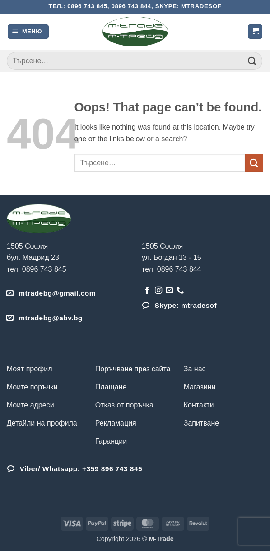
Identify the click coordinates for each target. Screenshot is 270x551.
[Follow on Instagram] (158, 291)
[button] (28, 31)
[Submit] (252, 60)
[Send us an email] (169, 291)
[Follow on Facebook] (147, 291)
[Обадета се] (180, 291)
